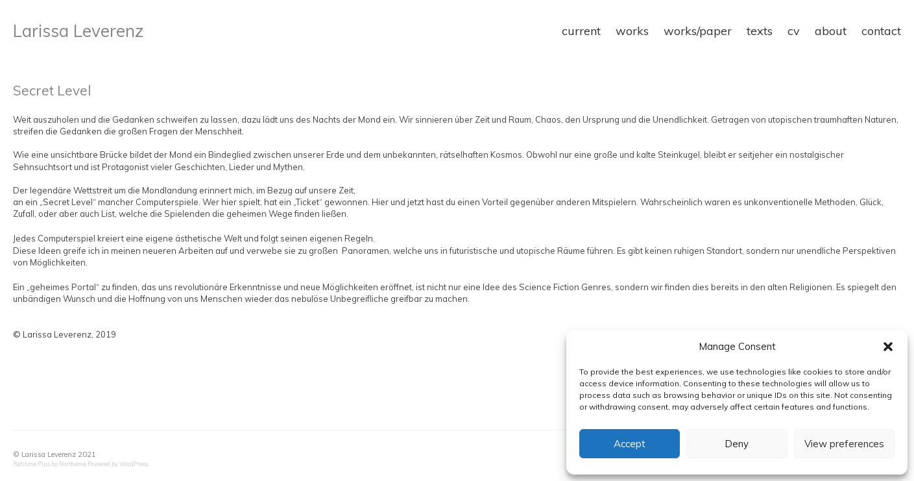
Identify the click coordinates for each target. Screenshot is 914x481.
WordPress (133, 463)
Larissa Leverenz (78, 31)
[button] (888, 346)
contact (881, 30)
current (581, 30)
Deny (737, 444)
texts (760, 30)
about (831, 30)
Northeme (72, 463)
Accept (629, 444)
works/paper (698, 30)
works (632, 30)
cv (794, 30)
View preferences (844, 444)
